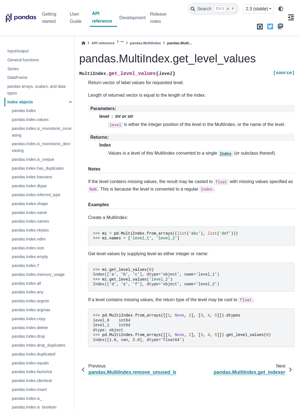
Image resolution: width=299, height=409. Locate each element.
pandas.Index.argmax (31, 310)
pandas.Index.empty (30, 256)
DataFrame (17, 77)
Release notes (158, 18)
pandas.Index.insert (29, 389)
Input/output (17, 51)
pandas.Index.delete (30, 327)
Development (132, 17)
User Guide (76, 18)
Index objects (20, 102)
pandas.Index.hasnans (32, 177)
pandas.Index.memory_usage (38, 274)
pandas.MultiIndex (145, 43)
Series (13, 69)
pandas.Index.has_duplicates (38, 168)
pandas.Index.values (30, 119)
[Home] (83, 43)
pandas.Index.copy (28, 319)
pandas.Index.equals (30, 363)
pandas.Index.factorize (32, 371)
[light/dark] (281, 9)
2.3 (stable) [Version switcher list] (257, 8)
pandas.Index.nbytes (30, 230)
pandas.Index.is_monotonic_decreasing (41, 147)
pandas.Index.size (28, 248)
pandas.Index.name (29, 212)
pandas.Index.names (30, 221)
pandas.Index (24, 110)
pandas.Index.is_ (27, 398)
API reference (102, 17)
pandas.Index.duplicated (33, 354)
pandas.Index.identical (32, 380)
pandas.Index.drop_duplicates (38, 345)
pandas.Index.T (25, 265)
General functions (23, 60)
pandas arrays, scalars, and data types (36, 89)
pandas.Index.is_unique (33, 159)
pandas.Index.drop (28, 336)
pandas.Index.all (26, 283)
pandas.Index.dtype (29, 186)
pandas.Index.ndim (29, 239)
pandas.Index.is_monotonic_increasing (41, 131)
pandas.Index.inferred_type (36, 195)
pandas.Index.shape (30, 203)
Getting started (49, 18)
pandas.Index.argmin (30, 301)
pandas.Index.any (27, 292)
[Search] (213, 9)
